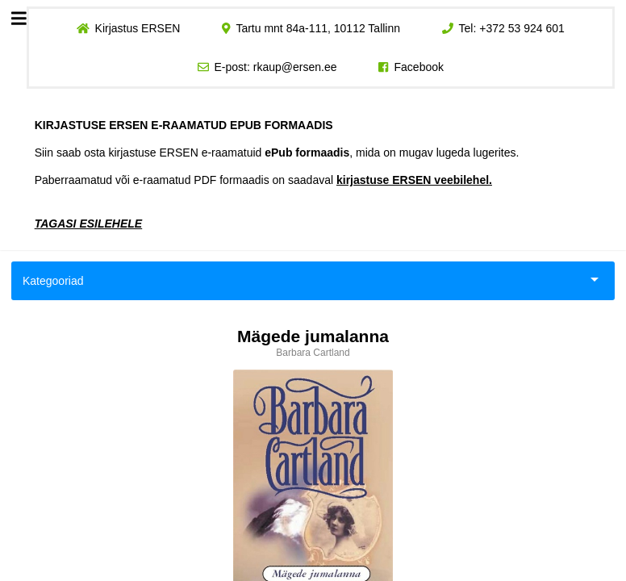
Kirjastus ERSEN (137, 28)
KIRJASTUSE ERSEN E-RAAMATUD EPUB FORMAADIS (184, 125)
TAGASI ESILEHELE (89, 223)
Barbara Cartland (312, 352)
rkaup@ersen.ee (295, 67)
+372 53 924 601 (522, 28)
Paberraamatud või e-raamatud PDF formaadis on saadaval (263, 179)
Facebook (419, 67)
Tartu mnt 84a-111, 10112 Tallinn (318, 28)
